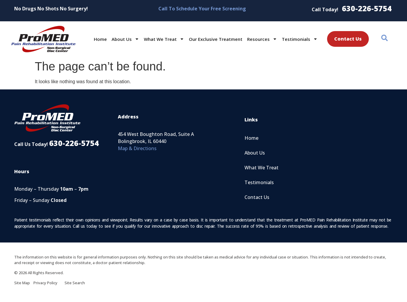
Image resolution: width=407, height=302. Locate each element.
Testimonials (300, 39)
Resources (262, 39)
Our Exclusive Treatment (215, 39)
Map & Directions (137, 148)
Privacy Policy (49, 282)
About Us (125, 39)
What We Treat (164, 39)
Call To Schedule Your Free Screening (202, 8)
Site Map (23, 282)
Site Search (75, 282)
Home (100, 39)
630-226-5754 (367, 8)
